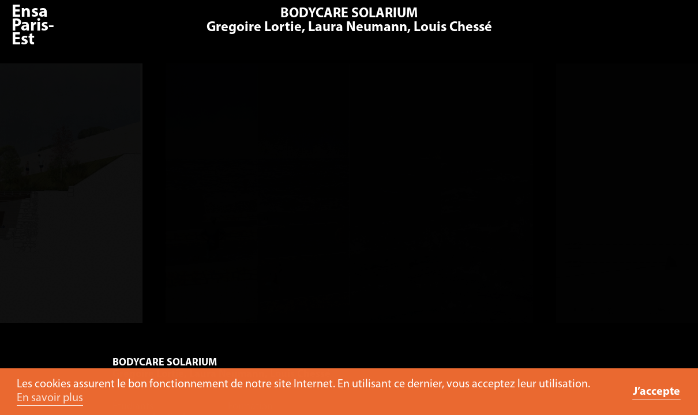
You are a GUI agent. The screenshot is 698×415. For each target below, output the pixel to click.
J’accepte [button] (656, 392)
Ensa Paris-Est (33, 26)
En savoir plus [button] (50, 398)
